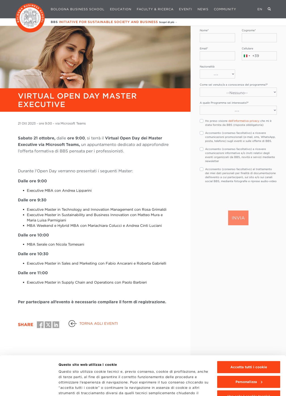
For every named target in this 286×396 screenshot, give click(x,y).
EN (259, 9)
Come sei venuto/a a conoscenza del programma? (234, 84)
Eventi (185, 9)
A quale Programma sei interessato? (224, 102)
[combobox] (250, 56)
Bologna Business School (78, 9)
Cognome (249, 30)
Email (204, 48)
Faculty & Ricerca (155, 9)
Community (225, 9)
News (203, 9)
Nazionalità (207, 66)
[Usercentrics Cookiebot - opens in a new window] (28, 387)
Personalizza (249, 348)
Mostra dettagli (72, 387)
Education (120, 9)
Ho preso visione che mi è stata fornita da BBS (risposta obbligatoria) (238, 122)
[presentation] (234, 196)
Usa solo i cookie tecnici (248, 363)
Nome (204, 30)
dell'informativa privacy (243, 120)
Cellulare (247, 48)
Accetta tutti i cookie (248, 333)
